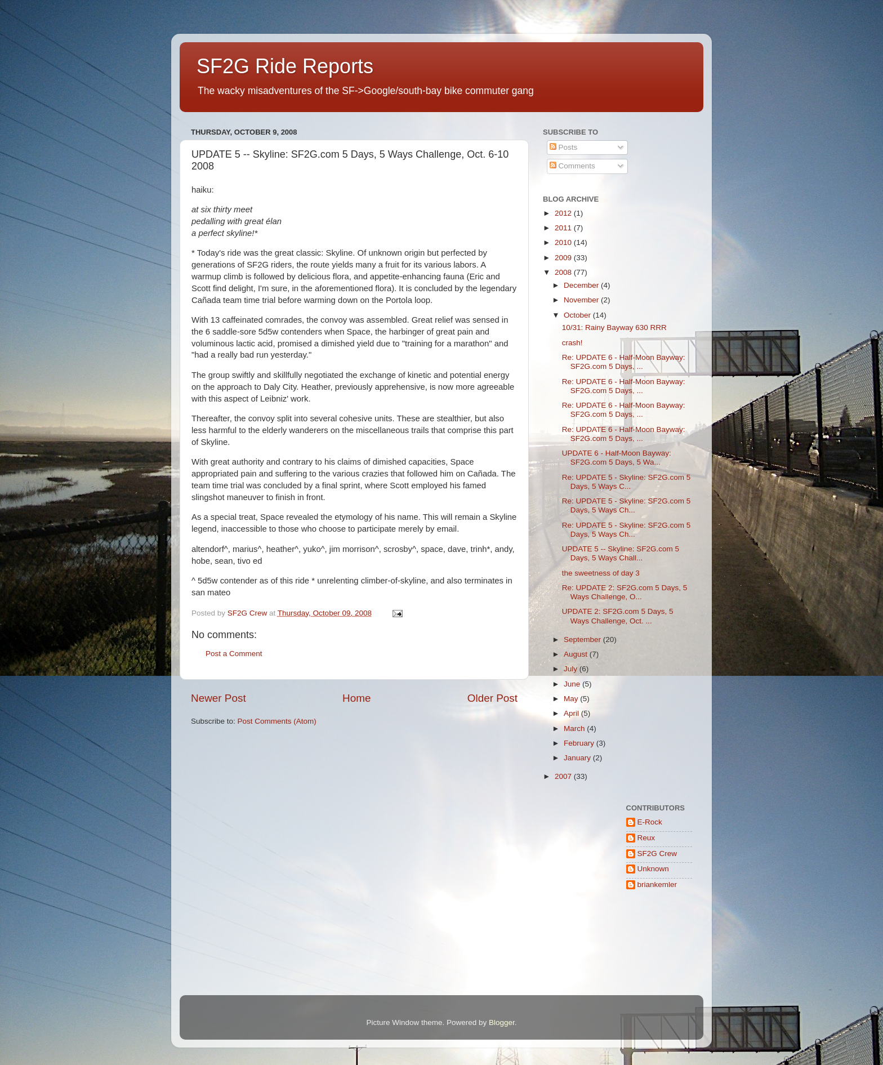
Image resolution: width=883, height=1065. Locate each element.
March (575, 728)
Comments (572, 166)
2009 (564, 257)
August (577, 654)
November (582, 300)
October (578, 315)
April (572, 713)
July (571, 669)
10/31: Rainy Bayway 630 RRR (614, 327)
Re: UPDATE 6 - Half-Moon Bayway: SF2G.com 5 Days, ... (623, 362)
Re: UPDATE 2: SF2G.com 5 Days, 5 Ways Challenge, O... (625, 592)
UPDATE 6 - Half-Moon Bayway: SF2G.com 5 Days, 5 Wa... (616, 457)
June (573, 684)
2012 (564, 213)
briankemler (657, 884)
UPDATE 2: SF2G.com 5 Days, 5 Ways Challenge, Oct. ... (618, 616)
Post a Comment (234, 653)
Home (356, 698)
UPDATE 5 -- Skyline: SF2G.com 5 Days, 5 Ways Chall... (620, 553)
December (582, 285)
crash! (572, 342)
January (578, 758)
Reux (646, 838)
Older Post (492, 698)
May (572, 698)
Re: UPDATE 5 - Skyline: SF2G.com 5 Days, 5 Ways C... (626, 482)
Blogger (502, 1022)
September (583, 639)
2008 (564, 272)
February (580, 743)
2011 (564, 228)
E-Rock (649, 822)
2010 (564, 242)
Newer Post (218, 698)
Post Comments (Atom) (277, 721)
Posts (564, 147)
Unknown (653, 869)
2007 (564, 776)
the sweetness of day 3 (601, 573)
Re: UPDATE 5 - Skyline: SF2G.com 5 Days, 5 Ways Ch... (626, 505)
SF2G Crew (657, 853)
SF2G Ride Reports (285, 66)
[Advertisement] (578, 946)
